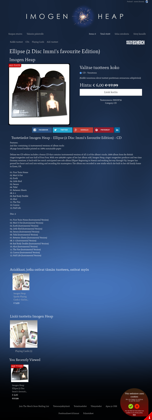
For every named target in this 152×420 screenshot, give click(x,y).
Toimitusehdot (80, 406)
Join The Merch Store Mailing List (34, 406)
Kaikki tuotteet (16, 42)
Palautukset (88, 413)
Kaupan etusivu (15, 34)
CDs (27, 42)
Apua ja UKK (111, 406)
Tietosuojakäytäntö (61, 406)
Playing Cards (38, 42)
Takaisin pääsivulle (35, 34)
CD (90, 73)
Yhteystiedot (96, 406)
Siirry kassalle (139, 34)
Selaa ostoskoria (122, 34)
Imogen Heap (20, 293)
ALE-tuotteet (52, 42)
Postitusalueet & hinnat (68, 413)
